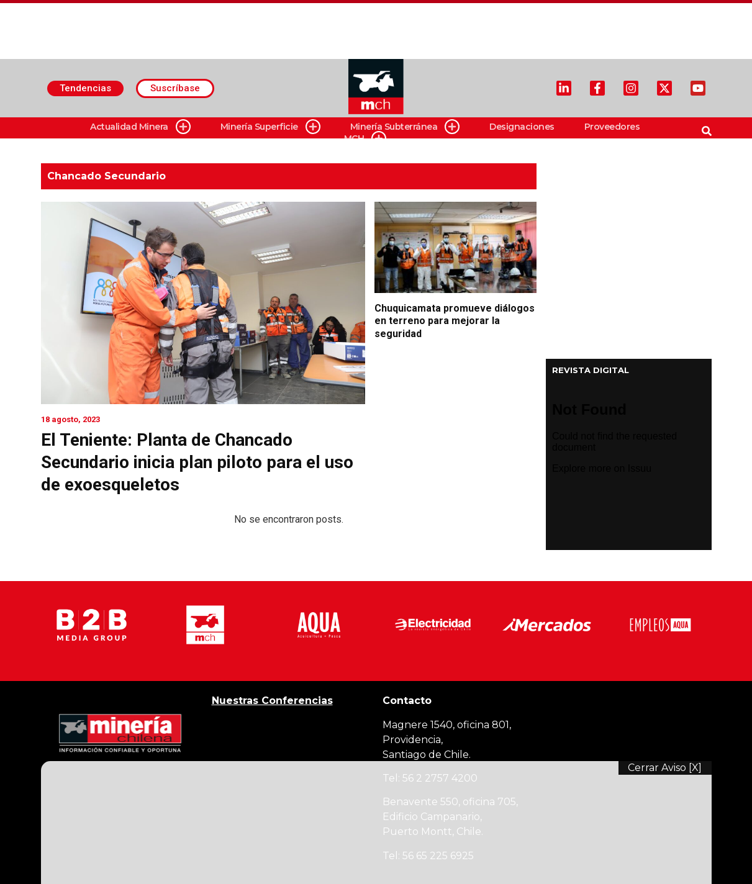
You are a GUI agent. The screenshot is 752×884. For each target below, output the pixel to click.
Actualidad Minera (140, 127)
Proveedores (612, 126)
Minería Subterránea (405, 127)
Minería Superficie (270, 127)
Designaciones (522, 126)
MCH (365, 139)
